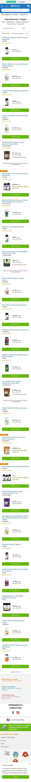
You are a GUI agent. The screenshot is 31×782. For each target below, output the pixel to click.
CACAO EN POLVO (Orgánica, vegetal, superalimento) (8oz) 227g (13, 143)
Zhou (4, 599)
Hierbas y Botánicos (22, 22)
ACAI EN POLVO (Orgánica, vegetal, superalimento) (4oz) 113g (12, 492)
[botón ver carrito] (29, 6)
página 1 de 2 (15, 672)
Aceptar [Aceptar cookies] (15, 777)
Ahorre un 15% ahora (9, 734)
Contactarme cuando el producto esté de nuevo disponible (15, 164)
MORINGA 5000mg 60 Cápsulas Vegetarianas (15, 330)
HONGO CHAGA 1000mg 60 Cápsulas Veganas (13, 621)
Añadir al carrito (15, 58)
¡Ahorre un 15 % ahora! (9, 14)
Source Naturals (7, 203)
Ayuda (2, 743)
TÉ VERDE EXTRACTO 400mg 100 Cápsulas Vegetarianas (15, 646)
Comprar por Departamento (8, 737)
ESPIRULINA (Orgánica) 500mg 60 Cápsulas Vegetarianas (15, 38)
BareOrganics (6, 440)
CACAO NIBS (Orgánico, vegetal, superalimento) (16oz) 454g (11, 382)
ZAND (4, 573)
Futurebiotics (6, 331)
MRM (4, 358)
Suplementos (11, 22)
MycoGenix (5, 67)
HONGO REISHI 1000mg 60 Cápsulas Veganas (13, 279)
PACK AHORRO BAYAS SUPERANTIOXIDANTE (15, 466)
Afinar (23, 28)
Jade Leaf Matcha (7, 255)
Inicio (3, 22)
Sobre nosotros (5, 746)
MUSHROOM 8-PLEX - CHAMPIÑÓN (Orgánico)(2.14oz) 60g (12, 597)
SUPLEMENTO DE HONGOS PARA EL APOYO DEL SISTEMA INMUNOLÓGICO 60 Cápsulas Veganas (15, 517)
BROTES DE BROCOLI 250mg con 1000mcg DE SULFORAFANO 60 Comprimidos (14, 201)
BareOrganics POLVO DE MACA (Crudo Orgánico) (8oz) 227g (13, 438)
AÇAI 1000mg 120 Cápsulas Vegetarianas (14, 305)
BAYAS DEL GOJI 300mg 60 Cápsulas (13, 227)
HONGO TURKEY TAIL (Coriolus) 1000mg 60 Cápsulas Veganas (15, 65)
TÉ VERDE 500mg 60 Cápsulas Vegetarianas (15, 91)
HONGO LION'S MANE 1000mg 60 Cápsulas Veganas (15, 116)
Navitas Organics (7, 145)
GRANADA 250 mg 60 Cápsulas (11, 544)
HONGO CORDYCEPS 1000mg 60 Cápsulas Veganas (14, 409)
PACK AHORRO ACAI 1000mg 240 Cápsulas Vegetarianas (15, 174)
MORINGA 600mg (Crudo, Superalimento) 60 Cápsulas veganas (15, 355)
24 (26, 33)
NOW (4, 648)
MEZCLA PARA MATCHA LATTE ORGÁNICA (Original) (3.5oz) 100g (15, 252)
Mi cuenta (3, 740)
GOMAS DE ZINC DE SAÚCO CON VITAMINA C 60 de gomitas (15, 570)
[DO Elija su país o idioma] (7, 6)
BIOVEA (5, 41)
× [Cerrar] (29, 764)
